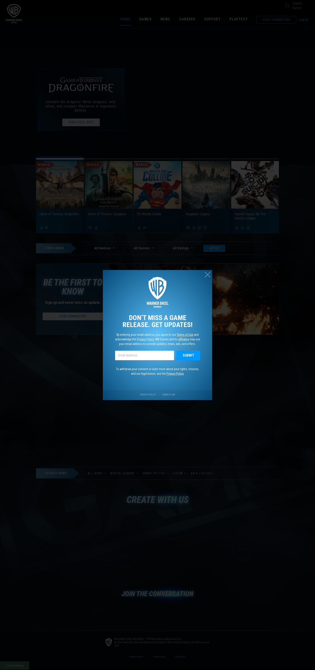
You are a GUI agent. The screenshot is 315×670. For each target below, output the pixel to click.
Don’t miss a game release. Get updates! (157, 321)
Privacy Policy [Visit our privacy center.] (148, 395)
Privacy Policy (145, 339)
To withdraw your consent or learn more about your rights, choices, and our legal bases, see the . (157, 371)
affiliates (183, 339)
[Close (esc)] (208, 274)
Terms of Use (185, 334)
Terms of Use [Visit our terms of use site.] (168, 395)
